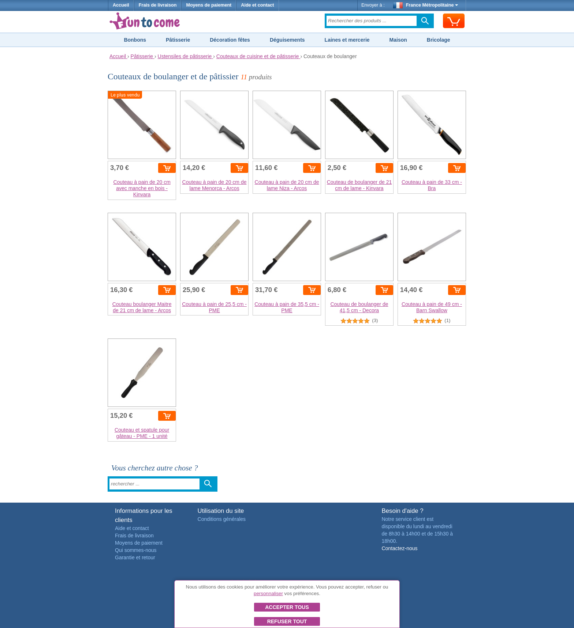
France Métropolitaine (425, 5)
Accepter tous (287, 607)
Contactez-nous (399, 548)
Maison (398, 40)
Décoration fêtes (230, 40)
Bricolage (438, 40)
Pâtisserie (178, 40)
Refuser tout (287, 621)
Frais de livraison (158, 5)
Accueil (121, 5)
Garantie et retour (135, 557)
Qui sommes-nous (136, 550)
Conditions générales (222, 519)
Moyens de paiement (208, 5)
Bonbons (135, 40)
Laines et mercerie (347, 40)
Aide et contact (257, 5)
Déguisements (287, 40)
